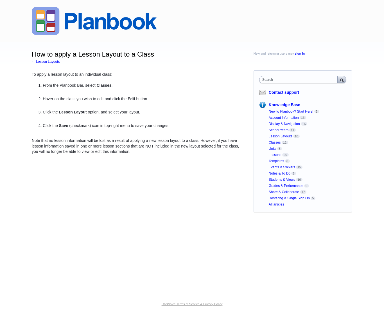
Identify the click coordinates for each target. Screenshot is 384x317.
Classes (275, 142)
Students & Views (282, 180)
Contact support (284, 92)
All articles (276, 204)
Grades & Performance (286, 186)
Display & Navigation (284, 124)
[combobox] (300, 80)
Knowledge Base (284, 104)
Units (272, 149)
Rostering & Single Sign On (289, 198)
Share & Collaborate (284, 192)
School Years (278, 130)
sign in (300, 53)
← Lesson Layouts (46, 62)
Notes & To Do (279, 173)
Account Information (284, 118)
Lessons (275, 155)
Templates (276, 161)
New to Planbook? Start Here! (291, 111)
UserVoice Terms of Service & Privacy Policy (192, 304)
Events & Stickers (282, 167)
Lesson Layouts (280, 136)
